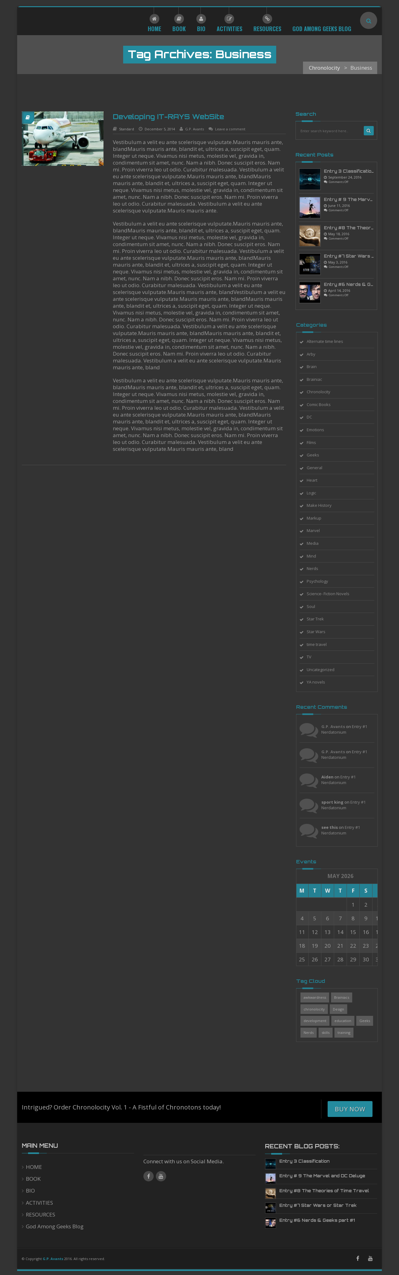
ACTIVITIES (39, 1202)
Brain (316, 366)
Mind (316, 556)
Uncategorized (325, 669)
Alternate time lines (329, 341)
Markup (318, 518)
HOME (34, 1166)
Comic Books (323, 404)
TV (313, 657)
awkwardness (319, 997)
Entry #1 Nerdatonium (349, 729)
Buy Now (350, 1109)
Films (316, 442)
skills (330, 1032)
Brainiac (319, 379)
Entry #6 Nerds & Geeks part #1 (317, 1220)
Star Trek (320, 619)
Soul (315, 606)
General (319, 467)
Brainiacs (346, 997)
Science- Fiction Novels (332, 593)
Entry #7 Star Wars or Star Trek (318, 1205)
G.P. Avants (194, 129)
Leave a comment (230, 129)
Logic (316, 493)
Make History (323, 505)
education (347, 1020)
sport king (337, 802)
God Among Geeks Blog (55, 1226)
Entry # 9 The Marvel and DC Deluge (322, 1175)
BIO (30, 1190)
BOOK (33, 1178)
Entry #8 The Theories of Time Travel (324, 1190)
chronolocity (318, 1009)
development (319, 1020)
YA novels (320, 682)
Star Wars (320, 631)
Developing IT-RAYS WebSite (168, 116)
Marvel (317, 530)
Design (343, 1009)
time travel (321, 644)
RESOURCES (40, 1214)
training (348, 1032)
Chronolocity (323, 392)
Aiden (332, 777)
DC (314, 417)
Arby (315, 354)
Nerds (317, 568)
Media (317, 543)
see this (334, 827)
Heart (316, 480)
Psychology (322, 581)
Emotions (320, 429)
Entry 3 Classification (349, 171)
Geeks (317, 455)
